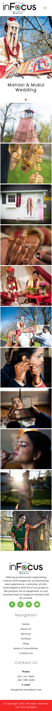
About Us (26, 629)
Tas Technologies (26, 707)
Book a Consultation (26, 648)
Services (26, 634)
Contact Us (26, 653)
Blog (26, 644)
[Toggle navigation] (45, 8)
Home (26, 624)
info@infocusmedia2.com (26, 690)
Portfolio (26, 639)
